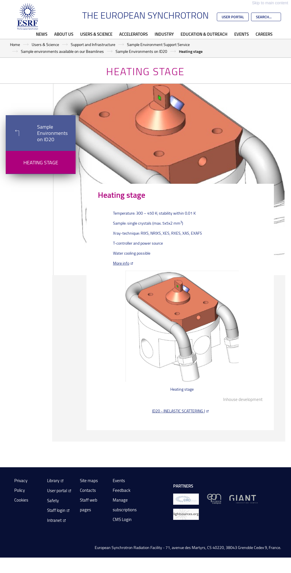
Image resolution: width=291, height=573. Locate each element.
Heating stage (40, 162)
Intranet (54, 520)
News (41, 34)
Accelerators (133, 34)
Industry (164, 34)
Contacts (88, 490)
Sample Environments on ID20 (141, 51)
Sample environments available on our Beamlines (62, 51)
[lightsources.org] (186, 514)
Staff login (56, 510)
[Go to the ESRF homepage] (27, 16)
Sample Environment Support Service (158, 44)
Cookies (21, 500)
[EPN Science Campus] (214, 499)
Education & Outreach (204, 34)
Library (53, 481)
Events (241, 34)
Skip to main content (270, 3)
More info (121, 263)
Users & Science (96, 34)
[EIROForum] (186, 499)
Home (15, 44)
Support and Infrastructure (93, 44)
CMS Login (122, 519)
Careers (264, 34)
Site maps (89, 481)
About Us (63, 34)
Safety (53, 501)
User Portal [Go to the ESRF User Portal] (233, 16)
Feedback (121, 490)
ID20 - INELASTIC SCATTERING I (178, 411)
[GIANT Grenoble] (243, 499)
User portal (57, 491)
